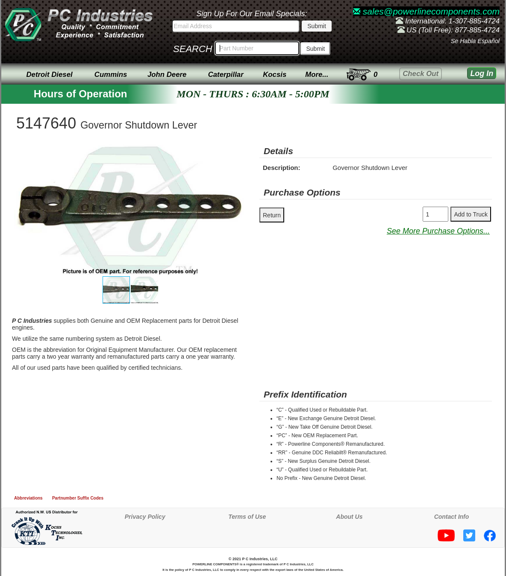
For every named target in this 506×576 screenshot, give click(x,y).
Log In (481, 73)
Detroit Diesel (49, 74)
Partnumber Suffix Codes (77, 498)
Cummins (110, 74)
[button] (239, 152)
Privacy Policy (145, 516)
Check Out (420, 74)
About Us (349, 516)
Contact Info (451, 516)
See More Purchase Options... (438, 231)
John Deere (166, 74)
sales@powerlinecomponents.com (426, 11)
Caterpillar (226, 74)
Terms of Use (247, 516)
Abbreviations (28, 498)
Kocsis (274, 74)
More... (316, 74)
